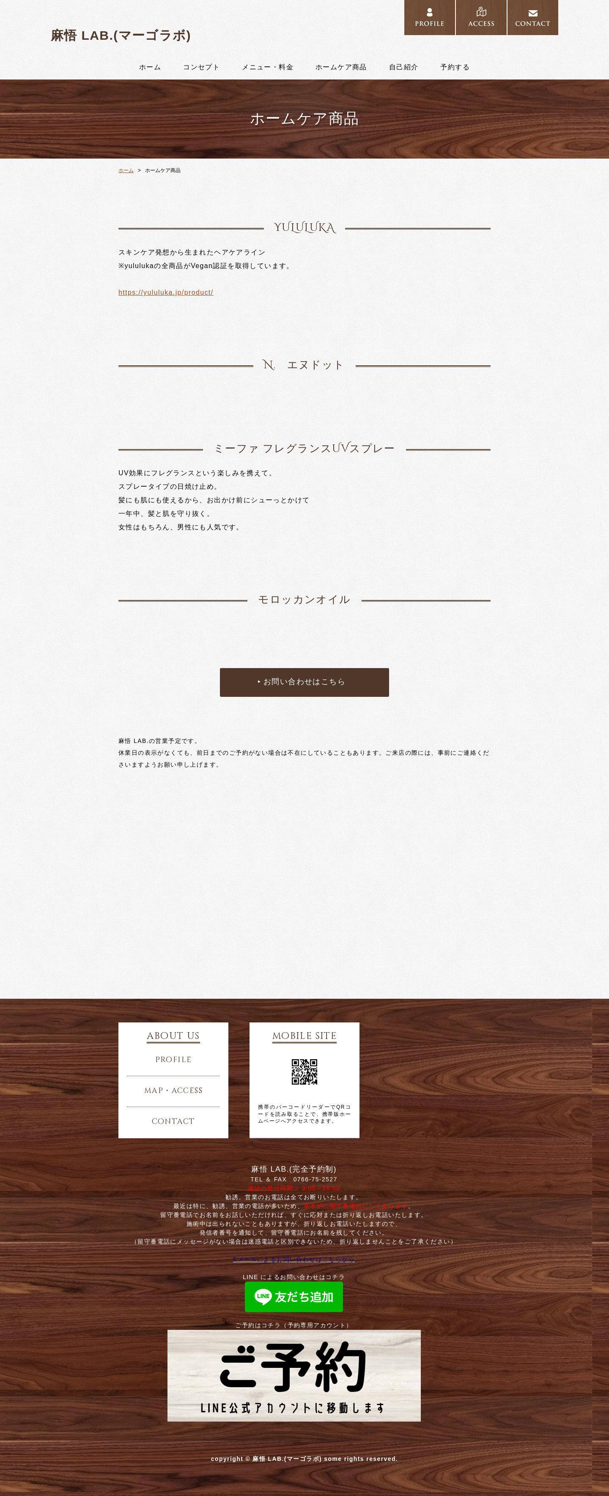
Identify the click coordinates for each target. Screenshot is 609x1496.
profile (173, 1060)
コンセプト (201, 67)
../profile (429, 18)
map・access (173, 1091)
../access (481, 18)
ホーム (150, 67)
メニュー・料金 (268, 67)
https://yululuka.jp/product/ (166, 292)
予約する (455, 67)
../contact (533, 18)
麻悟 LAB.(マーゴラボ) (121, 35)
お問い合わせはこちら (304, 682)
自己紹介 (404, 67)
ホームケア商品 (341, 67)
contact (173, 1122)
